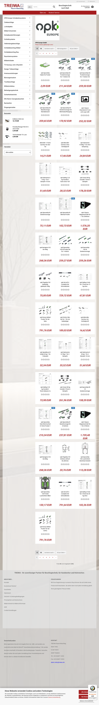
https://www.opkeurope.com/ (44, 44)
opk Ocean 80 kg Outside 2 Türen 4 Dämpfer (85, 179)
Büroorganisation (10, 78)
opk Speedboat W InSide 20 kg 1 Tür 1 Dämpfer (45, 354)
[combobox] (49, 49)
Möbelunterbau (9, 86)
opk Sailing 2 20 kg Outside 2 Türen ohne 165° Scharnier (65, 180)
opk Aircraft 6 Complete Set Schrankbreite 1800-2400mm (65, 494)
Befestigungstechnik (11, 90)
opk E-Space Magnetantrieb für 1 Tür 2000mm (84, 214)
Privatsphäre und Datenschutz (13, 600)
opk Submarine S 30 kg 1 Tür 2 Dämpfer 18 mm (85, 354)
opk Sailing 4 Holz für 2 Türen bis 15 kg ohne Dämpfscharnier (85, 284)
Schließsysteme (9, 39)
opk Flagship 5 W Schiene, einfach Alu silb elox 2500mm (65, 459)
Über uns (43, 13)
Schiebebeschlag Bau (11, 52)
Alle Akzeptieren (86, 692)
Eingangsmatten (9, 107)
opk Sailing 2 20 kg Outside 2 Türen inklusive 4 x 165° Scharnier (45, 389)
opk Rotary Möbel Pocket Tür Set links (45, 319)
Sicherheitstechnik (10, 95)
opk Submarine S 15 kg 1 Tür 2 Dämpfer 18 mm (45, 179)
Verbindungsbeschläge (12, 44)
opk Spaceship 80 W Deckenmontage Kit (85, 389)
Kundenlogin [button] (81, 1)
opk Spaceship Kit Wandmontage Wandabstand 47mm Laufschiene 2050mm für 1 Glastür (45, 110)
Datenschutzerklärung (54, 697)
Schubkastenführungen (12, 35)
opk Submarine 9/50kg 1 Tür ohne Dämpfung (84, 144)
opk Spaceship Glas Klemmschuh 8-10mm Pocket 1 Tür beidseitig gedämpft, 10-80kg (45, 424)
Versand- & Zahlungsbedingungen (14, 596)
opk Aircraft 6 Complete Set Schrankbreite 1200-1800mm (65, 284)
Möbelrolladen (9, 60)
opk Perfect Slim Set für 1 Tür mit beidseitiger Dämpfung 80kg (65, 319)
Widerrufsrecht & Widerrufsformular (14, 603)
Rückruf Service (54, 13)
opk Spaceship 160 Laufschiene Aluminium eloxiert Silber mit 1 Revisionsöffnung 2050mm (84, 459)
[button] (37, 49)
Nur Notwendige (86, 697)
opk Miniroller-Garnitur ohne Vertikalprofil (65, 144)
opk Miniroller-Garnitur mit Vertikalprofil (85, 319)
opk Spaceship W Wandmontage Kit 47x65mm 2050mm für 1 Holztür (65, 424)
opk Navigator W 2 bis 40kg (45, 248)
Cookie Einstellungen (10, 610)
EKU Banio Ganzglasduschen (14, 99)
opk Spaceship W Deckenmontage (45, 213)
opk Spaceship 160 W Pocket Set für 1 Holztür (65, 249)
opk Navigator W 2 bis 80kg (45, 458)
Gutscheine (7, 589)
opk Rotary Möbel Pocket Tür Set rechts (45, 528)
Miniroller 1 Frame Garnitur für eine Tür (45, 144)
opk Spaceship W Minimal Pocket (65, 213)
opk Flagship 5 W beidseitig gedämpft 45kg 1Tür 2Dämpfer (45, 284)
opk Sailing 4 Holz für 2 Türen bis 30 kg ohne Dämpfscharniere (85, 494)
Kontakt (6, 582)
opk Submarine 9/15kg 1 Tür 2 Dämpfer (65, 354)
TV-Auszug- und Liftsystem (13, 65)
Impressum (7, 593)
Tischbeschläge (9, 82)
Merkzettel (91, 1)
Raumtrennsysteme (10, 56)
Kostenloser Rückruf (10, 586)
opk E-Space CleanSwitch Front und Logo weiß (84, 110)
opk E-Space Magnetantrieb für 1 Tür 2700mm (84, 424)
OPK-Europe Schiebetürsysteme (15, 18)
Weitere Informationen (86, 701)
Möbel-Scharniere (10, 31)
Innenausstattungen (11, 73)
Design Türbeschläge (11, 69)
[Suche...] (30, 7)
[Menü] (96, 686)
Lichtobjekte (8, 27)
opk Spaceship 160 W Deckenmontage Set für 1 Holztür (85, 249)
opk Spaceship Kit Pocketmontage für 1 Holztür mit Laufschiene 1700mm (65, 75)
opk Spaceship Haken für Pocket (45, 74)
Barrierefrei (8, 103)
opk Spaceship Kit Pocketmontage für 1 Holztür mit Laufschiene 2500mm (85, 75)
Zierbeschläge (9, 22)
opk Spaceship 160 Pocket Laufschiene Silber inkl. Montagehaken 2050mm (45, 494)
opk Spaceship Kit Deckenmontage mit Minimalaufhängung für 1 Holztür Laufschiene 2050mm (66, 110)
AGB (5, 607)
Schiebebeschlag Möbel (12, 48)
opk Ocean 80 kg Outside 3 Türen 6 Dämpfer (65, 389)
